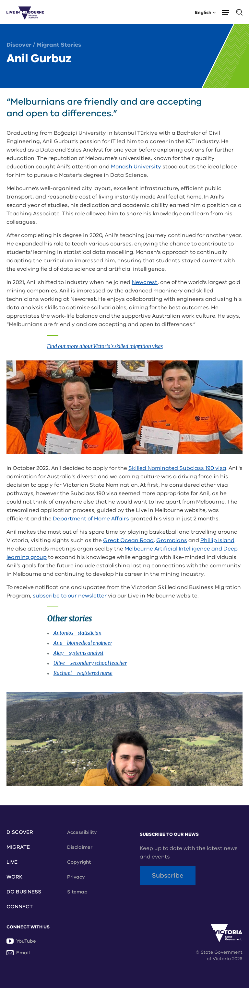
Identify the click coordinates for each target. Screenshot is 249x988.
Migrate (18, 847)
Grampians (171, 540)
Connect (19, 906)
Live (12, 862)
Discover (18, 45)
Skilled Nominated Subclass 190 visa (177, 468)
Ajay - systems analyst (78, 653)
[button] (227, 12)
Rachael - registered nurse (83, 673)
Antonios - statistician (77, 633)
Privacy (76, 877)
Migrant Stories (59, 45)
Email (18, 952)
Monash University (136, 166)
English (205, 12)
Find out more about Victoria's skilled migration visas (105, 346)
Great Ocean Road (128, 540)
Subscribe (168, 875)
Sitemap (77, 892)
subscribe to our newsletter (70, 595)
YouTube (21, 941)
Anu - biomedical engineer (82, 643)
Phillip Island (217, 540)
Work (14, 876)
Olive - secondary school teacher (90, 663)
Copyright (79, 862)
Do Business (23, 891)
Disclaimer (79, 847)
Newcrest (145, 282)
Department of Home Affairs (91, 518)
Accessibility (82, 832)
